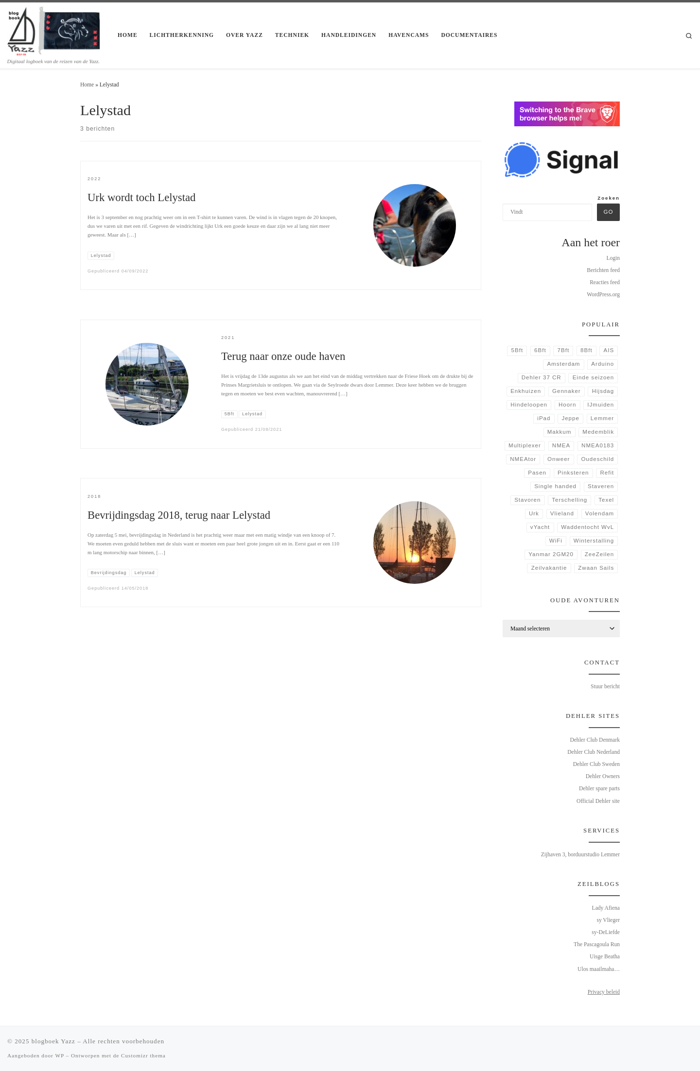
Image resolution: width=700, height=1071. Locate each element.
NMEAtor (523, 459)
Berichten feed (603, 270)
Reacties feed (605, 282)
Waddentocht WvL (587, 527)
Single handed (555, 486)
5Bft (517, 350)
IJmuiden (600, 405)
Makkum (559, 432)
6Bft (540, 350)
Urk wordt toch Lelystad (141, 197)
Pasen (537, 473)
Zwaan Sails (596, 568)
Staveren (601, 486)
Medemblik (598, 432)
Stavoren (527, 500)
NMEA (561, 445)
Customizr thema (143, 1055)
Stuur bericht (605, 686)
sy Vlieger (608, 920)
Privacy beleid (604, 992)
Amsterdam (563, 364)
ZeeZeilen (599, 554)
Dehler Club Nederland (593, 752)
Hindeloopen (528, 405)
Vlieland (562, 513)
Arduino (602, 364)
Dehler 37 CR (541, 377)
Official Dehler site (598, 801)
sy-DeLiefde (606, 932)
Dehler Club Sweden (596, 764)
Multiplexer (524, 445)
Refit (607, 473)
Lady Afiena (606, 908)
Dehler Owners (603, 776)
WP (59, 1055)
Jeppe (570, 418)
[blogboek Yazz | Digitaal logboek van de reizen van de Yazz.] (55, 29)
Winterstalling (594, 541)
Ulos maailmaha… (599, 969)
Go (608, 212)
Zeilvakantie (549, 568)
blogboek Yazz (53, 1041)
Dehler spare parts (599, 788)
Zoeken (608, 198)
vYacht (540, 527)
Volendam (599, 513)
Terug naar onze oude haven (283, 356)
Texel (606, 500)
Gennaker (566, 391)
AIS (609, 350)
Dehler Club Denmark (595, 740)
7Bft (564, 350)
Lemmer (602, 418)
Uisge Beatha (605, 956)
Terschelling (569, 500)
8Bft (586, 350)
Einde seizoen (593, 377)
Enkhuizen (525, 391)
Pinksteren (573, 473)
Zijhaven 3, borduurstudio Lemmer (580, 854)
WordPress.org (603, 294)
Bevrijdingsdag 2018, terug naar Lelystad (179, 515)
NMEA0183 (597, 445)
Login (613, 258)
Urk (534, 513)
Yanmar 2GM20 (551, 554)
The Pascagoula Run (597, 944)
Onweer (558, 459)
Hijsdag (603, 391)
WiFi (555, 541)
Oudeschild (597, 459)
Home (87, 84)
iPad (543, 418)
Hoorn (567, 405)
